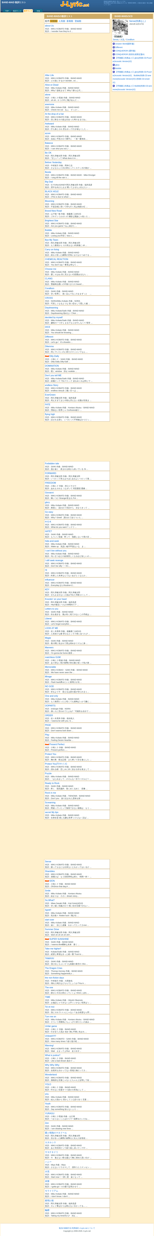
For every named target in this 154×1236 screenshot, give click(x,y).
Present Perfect (56, 744)
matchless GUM (53, 657)
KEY (47, 589)
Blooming (49, 201)
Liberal (48, 618)
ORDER (49, 715)
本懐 (47, 1181)
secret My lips (51, 812)
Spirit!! (48, 910)
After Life (49, 75)
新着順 (70, 21)
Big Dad (49, 182)
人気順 (62, 21)
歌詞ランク (17, 11)
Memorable (50, 667)
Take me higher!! (53, 948)
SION (52, 881)
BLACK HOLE (52, 191)
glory (47, 502)
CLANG (49, 278)
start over (49, 920)
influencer (49, 580)
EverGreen (50, 395)
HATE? (48, 531)
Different (49, 337)
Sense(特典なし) (137, 21)
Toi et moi (49, 1007)
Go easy (49, 512)
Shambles (50, 871)
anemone (49, 104)
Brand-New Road (53, 211)
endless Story (51, 385)
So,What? (50, 900)
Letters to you (51, 609)
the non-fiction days (54, 978)
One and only (51, 696)
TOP (7, 11)
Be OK (48, 153)
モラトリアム (51, 1191)
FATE (47, 404)
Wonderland (51, 1074)
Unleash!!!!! (50, 1036)
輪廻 (47, 1210)
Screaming (50, 802)
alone (47, 94)
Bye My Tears (51, 240)
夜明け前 (49, 1200)
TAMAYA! (49, 958)
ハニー (48, 1162)
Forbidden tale (52, 463)
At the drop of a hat (54, 114)
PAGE (48, 725)
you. (47, 1094)
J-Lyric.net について (87, 1228)
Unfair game (51, 1026)
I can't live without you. (56, 550)
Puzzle (48, 773)
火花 (47, 1171)
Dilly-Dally (54, 356)
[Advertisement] (77, 52)
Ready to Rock (52, 783)
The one (49, 987)
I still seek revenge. (54, 560)
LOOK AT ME (51, 628)
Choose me (50, 269)
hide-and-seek (52, 541)
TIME (47, 997)
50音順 (53, 21)
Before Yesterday (53, 162)
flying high (50, 414)
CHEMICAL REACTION (56, 259)
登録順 (78, 21)
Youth (47, 1104)
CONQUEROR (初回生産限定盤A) (129, 54)
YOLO (48, 1084)
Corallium (49, 288)
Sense (48, 861)
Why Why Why (52, 1065)
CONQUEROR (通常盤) (125, 51)
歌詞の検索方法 (65, 1228)
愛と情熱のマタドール (56, 1133)
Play (47, 735)
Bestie (48, 172)
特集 (38, 11)
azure (47, 133)
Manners (49, 647)
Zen (47, 1123)
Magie (48, 638)
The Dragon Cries (53, 968)
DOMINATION (52, 366)
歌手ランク (28, 11)
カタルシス (50, 1142)
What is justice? (52, 1055)
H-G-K (48, 522)
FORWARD (50, 473)
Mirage (48, 676)
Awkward (49, 124)
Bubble (48, 230)
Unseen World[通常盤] (124, 44)
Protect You (50, 754)
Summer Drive (52, 929)
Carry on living (52, 249)
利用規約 (75, 1228)
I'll (46, 570)
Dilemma (49, 346)
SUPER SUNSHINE (59, 939)
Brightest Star (51, 220)
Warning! (49, 1045)
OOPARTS (50, 706)
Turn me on (50, 1016)
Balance (49, 143)
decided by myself (54, 317)
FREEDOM (50, 483)
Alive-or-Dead (51, 85)
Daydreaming (51, 307)
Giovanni (49, 492)
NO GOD (49, 686)
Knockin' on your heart (56, 599)
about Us (49, 26)
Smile (47, 890)
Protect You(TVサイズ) (56, 764)
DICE (47, 327)
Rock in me (50, 793)
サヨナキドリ (51, 1152)
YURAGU (49, 1113)
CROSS (49, 298)
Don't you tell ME (53, 375)
